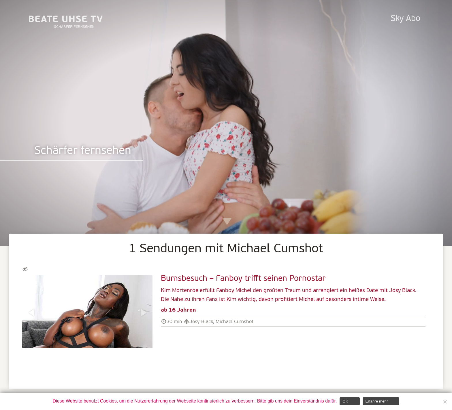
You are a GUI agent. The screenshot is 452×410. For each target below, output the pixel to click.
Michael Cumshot (234, 321)
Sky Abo (405, 19)
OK (345, 401)
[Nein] (445, 402)
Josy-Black (201, 321)
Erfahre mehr (377, 401)
